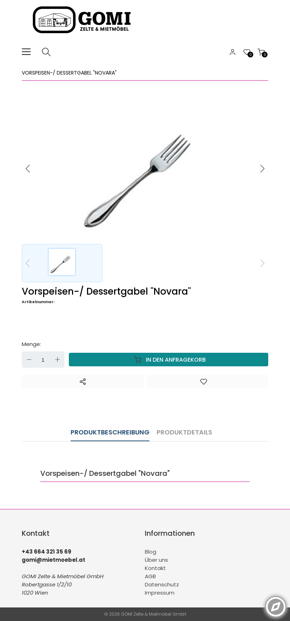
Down (29, 359)
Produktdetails (184, 432)
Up (57, 359)
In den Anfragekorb (168, 359)
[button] (262, 169)
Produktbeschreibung (110, 432)
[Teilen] (83, 381)
